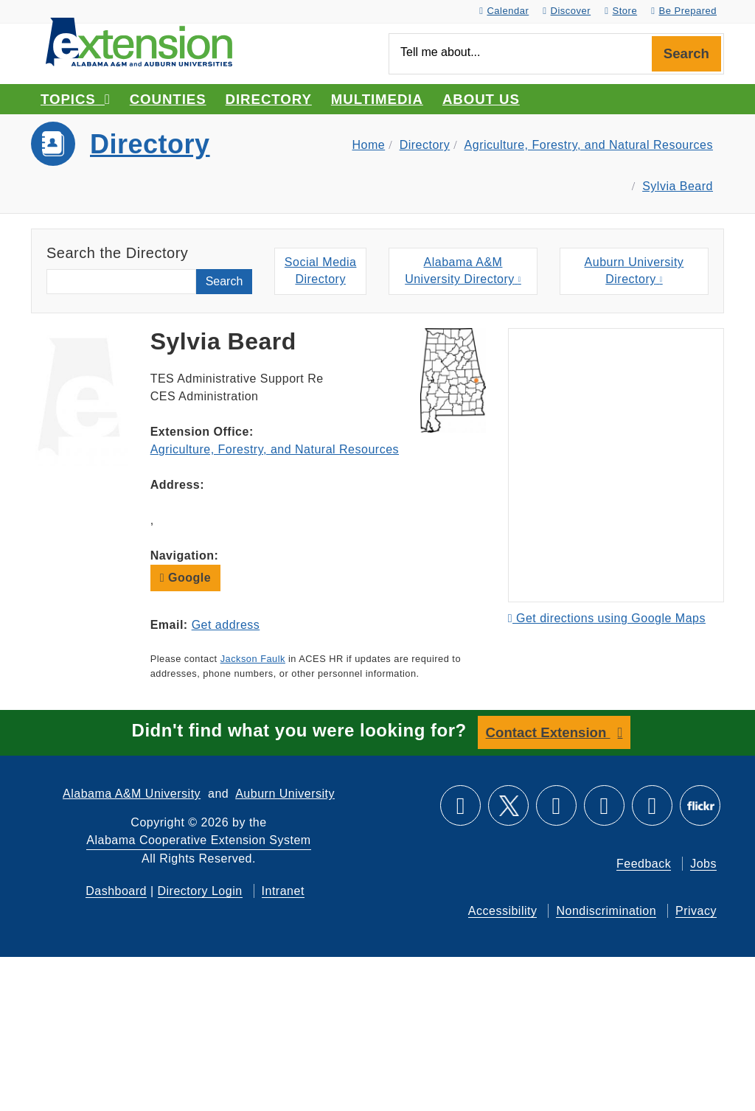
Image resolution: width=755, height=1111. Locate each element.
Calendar (504, 10)
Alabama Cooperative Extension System (198, 840)
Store (621, 10)
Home (368, 145)
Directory (269, 99)
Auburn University (285, 793)
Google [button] (185, 577)
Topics (76, 99)
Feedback (643, 863)
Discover (567, 10)
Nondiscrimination (606, 911)
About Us (481, 99)
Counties (168, 99)
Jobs (703, 863)
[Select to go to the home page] (139, 41)
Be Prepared (684, 10)
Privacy (696, 911)
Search (686, 53)
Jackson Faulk (252, 658)
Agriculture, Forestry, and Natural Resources (589, 145)
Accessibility (502, 911)
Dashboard (116, 891)
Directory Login (200, 891)
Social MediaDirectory (321, 270)
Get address (226, 625)
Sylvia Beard (677, 186)
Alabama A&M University (132, 793)
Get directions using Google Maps (607, 618)
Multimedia (377, 99)
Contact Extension (548, 732)
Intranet (283, 891)
